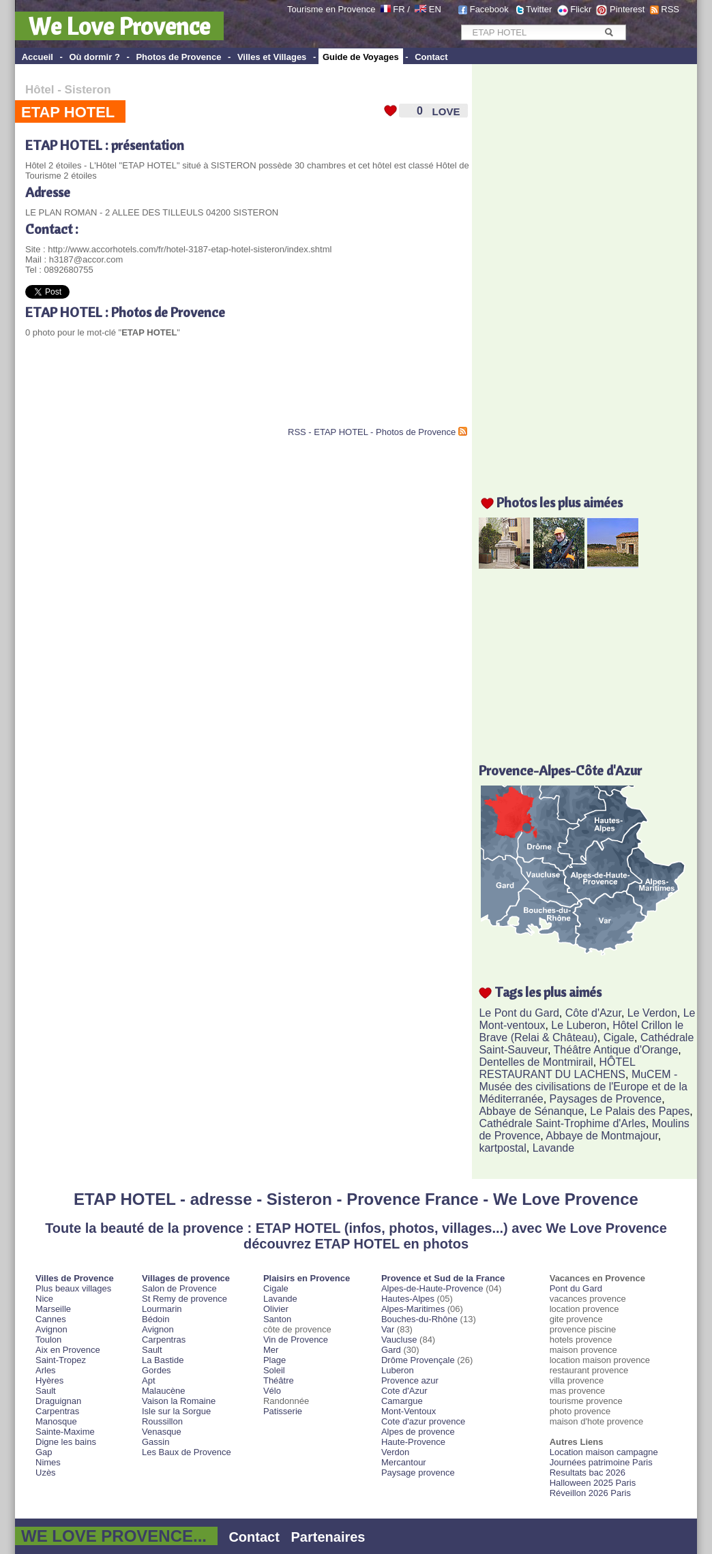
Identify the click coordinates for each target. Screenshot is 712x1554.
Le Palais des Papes (639, 1111)
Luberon (397, 1370)
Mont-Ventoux (408, 1411)
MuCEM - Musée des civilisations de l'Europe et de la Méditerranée (583, 1087)
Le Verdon (652, 1013)
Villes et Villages (271, 57)
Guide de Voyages (361, 57)
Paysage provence (418, 1472)
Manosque (56, 1421)
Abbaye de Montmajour (602, 1135)
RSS (670, 9)
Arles (45, 1370)
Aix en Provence (67, 1350)
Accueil (37, 57)
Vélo (272, 1391)
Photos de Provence (178, 57)
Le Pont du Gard (519, 1013)
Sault (45, 1391)
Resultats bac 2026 (587, 1472)
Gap (44, 1452)
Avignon (51, 1329)
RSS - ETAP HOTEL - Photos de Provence (372, 432)
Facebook (489, 9)
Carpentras (57, 1411)
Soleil (274, 1370)
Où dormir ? (94, 57)
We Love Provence (119, 26)
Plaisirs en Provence (306, 1278)
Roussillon (162, 1421)
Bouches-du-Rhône (419, 1319)
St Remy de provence (184, 1299)
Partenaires (328, 1536)
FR (398, 9)
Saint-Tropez (60, 1360)
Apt (148, 1380)
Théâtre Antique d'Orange (616, 1050)
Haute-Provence (413, 1442)
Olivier (275, 1309)
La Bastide (162, 1360)
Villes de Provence (74, 1278)
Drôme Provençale (418, 1360)
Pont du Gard (576, 1288)
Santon (277, 1319)
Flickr (580, 9)
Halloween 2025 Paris (593, 1483)
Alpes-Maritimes (413, 1309)
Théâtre (278, 1380)
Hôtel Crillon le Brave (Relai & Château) (581, 1031)
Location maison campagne (604, 1452)
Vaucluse (399, 1339)
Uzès (45, 1472)
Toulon (48, 1339)
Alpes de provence (418, 1431)
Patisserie (282, 1411)
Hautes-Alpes (407, 1299)
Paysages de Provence (606, 1099)
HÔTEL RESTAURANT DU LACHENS (557, 1068)
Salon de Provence (179, 1288)
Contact (431, 57)
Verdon (395, 1452)
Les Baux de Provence (186, 1452)
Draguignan (58, 1401)
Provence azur (410, 1380)
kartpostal (502, 1148)
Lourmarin (162, 1309)
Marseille (53, 1309)
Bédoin (155, 1319)
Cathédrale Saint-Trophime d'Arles (562, 1123)
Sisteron (88, 89)
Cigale (619, 1037)
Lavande (553, 1148)
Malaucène (164, 1391)
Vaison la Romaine (179, 1401)
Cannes (50, 1319)
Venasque (161, 1431)
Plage (274, 1360)
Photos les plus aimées (559, 502)
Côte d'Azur (593, 1013)
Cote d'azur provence (423, 1421)
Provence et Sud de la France (443, 1278)
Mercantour (403, 1462)
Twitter (539, 9)
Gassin (155, 1442)
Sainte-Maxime (65, 1431)
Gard (391, 1350)
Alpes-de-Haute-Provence (432, 1288)
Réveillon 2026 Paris (590, 1493)
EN (435, 9)
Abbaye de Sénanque (531, 1111)
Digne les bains (65, 1442)
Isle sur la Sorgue (176, 1411)
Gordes (156, 1370)
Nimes (48, 1462)
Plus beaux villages (73, 1288)
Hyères (49, 1380)
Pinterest (627, 9)
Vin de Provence (295, 1339)
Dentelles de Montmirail (536, 1062)
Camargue (402, 1401)
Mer (270, 1350)
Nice (44, 1299)
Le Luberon (578, 1025)
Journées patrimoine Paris (601, 1462)
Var (387, 1329)
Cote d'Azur (404, 1391)
